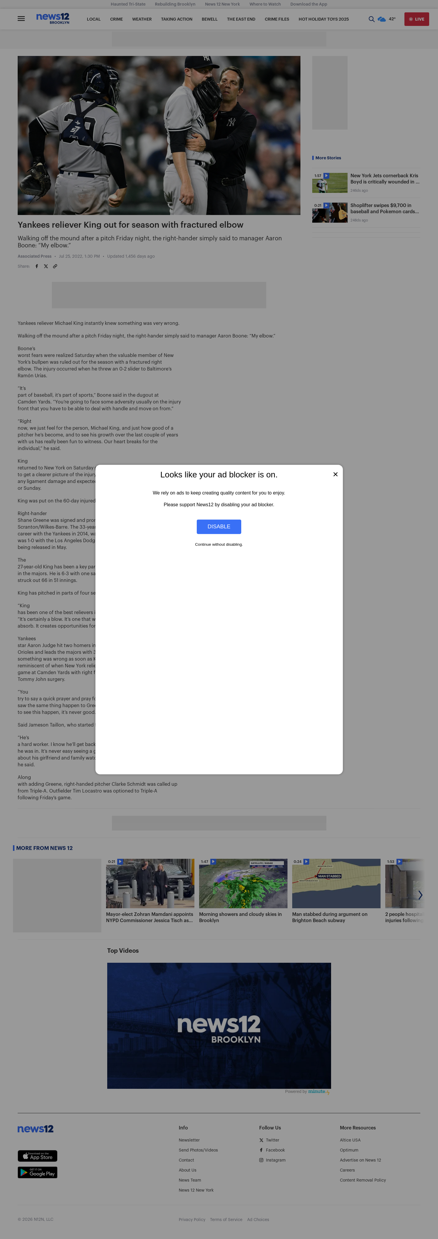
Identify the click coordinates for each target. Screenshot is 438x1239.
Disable (219, 527)
